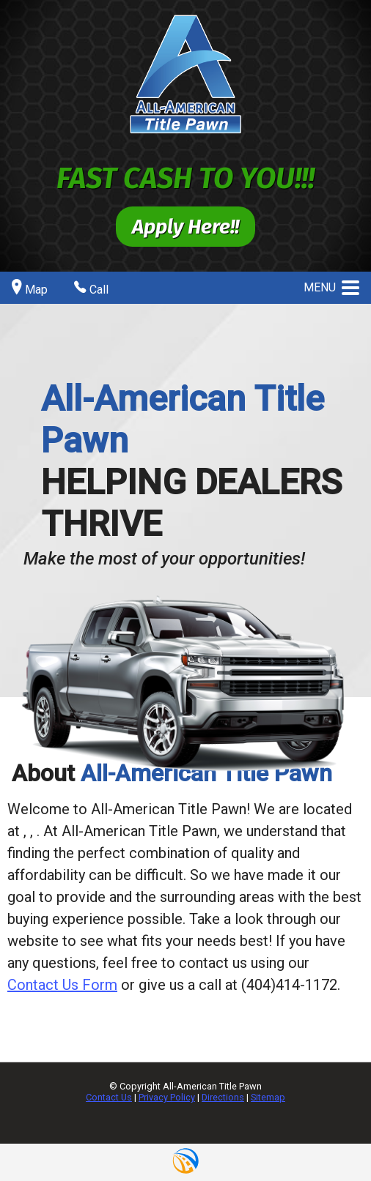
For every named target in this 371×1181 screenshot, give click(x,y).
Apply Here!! (185, 227)
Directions (223, 1097)
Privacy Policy (167, 1097)
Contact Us (109, 1097)
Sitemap (268, 1097)
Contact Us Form (62, 985)
